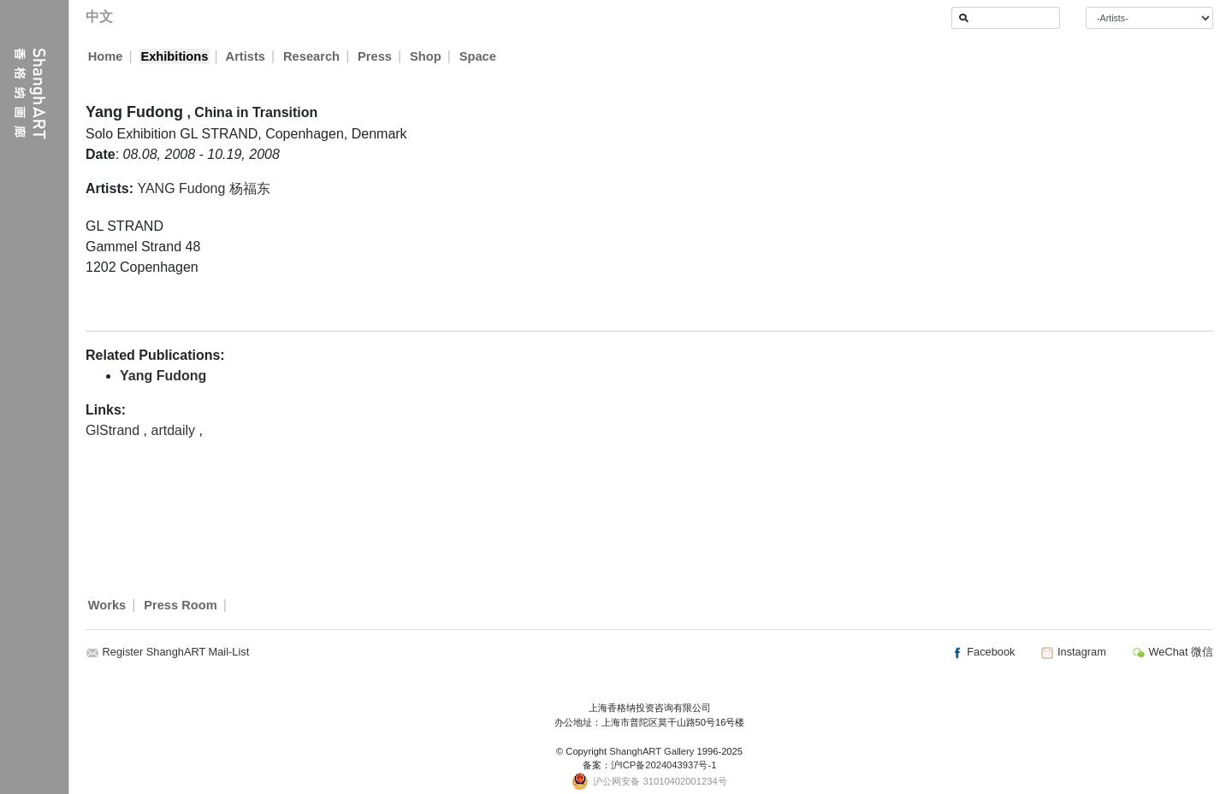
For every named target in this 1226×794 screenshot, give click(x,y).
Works (107, 605)
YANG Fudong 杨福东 (203, 188)
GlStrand (115, 430)
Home (105, 56)
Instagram (1072, 651)
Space (478, 56)
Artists (245, 56)
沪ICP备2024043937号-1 (664, 765)
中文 (99, 16)
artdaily (174, 430)
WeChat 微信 (1172, 651)
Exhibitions (174, 56)
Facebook (983, 651)
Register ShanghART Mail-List (176, 651)
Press (375, 56)
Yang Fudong (163, 375)
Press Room (180, 605)
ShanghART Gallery (651, 751)
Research (312, 56)
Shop (426, 56)
